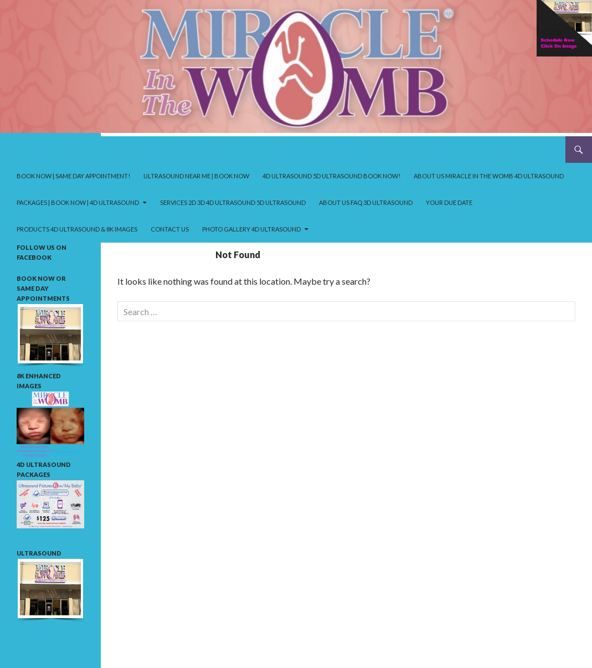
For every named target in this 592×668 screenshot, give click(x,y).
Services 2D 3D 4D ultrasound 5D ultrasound (233, 202)
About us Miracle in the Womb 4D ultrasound (489, 175)
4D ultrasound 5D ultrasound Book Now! (331, 175)
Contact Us (170, 229)
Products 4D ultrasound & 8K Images (77, 229)
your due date (449, 202)
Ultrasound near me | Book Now (196, 175)
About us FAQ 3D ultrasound (366, 202)
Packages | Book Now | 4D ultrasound (78, 202)
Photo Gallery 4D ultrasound (251, 229)
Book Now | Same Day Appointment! (73, 175)
